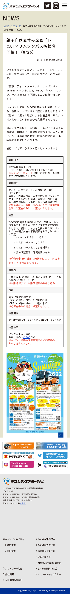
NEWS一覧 (16, 26)
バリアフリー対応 (13, 568)
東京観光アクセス (46, 550)
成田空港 (11, 545)
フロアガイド (44, 556)
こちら (26, 337)
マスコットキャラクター (49, 574)
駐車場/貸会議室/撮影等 (49, 562)
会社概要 (9, 574)
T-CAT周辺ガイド (46, 545)
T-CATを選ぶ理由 (46, 539)
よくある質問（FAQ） (48, 568)
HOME (6, 26)
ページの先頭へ (60, 435)
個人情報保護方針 (13, 580)
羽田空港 (11, 550)
